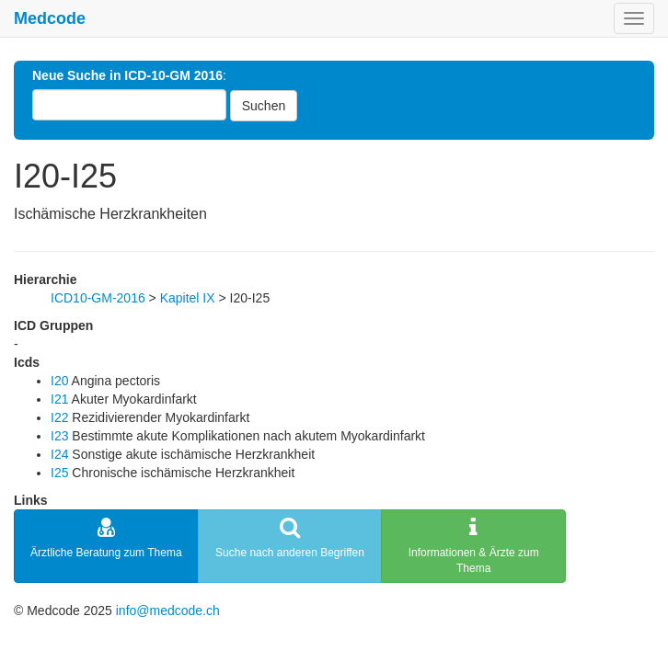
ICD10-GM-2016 (98, 298)
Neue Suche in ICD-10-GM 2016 (127, 75)
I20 (59, 380)
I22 (59, 417)
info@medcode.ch (168, 610)
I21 (59, 399)
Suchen (263, 105)
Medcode (50, 18)
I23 (59, 435)
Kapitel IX (187, 298)
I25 (59, 472)
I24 (59, 454)
